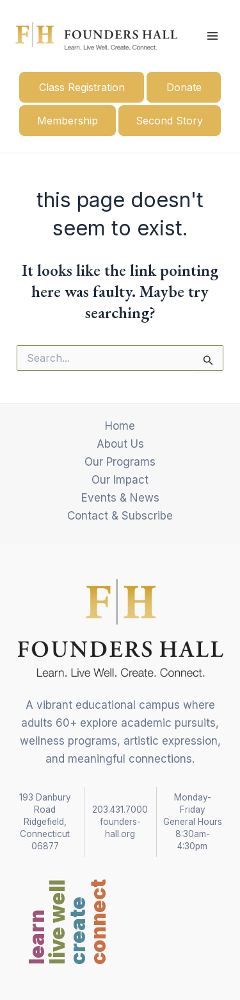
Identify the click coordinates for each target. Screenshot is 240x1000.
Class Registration (82, 87)
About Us (120, 443)
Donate (184, 87)
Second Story (169, 120)
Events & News (120, 497)
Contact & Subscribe (120, 515)
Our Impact (120, 479)
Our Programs (120, 461)
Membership (67, 120)
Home (120, 425)
